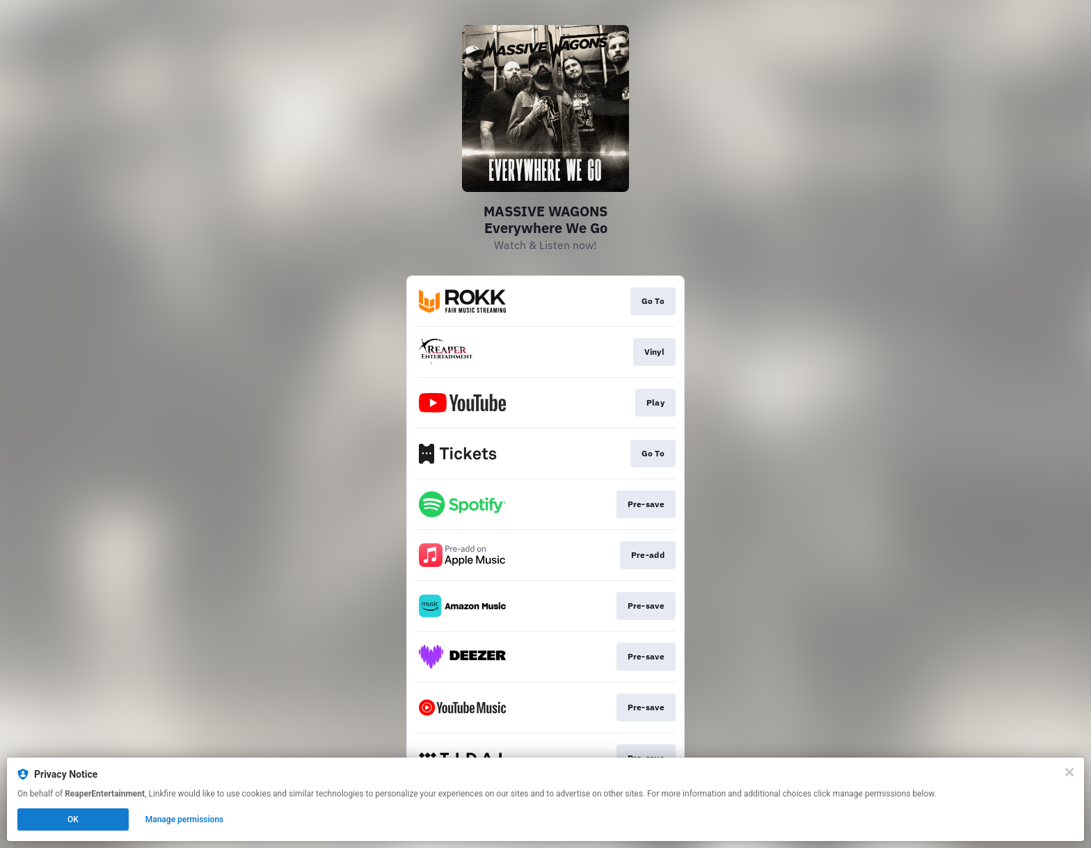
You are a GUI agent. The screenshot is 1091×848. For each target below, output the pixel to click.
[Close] (1069, 772)
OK (73, 819)
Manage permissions (184, 819)
